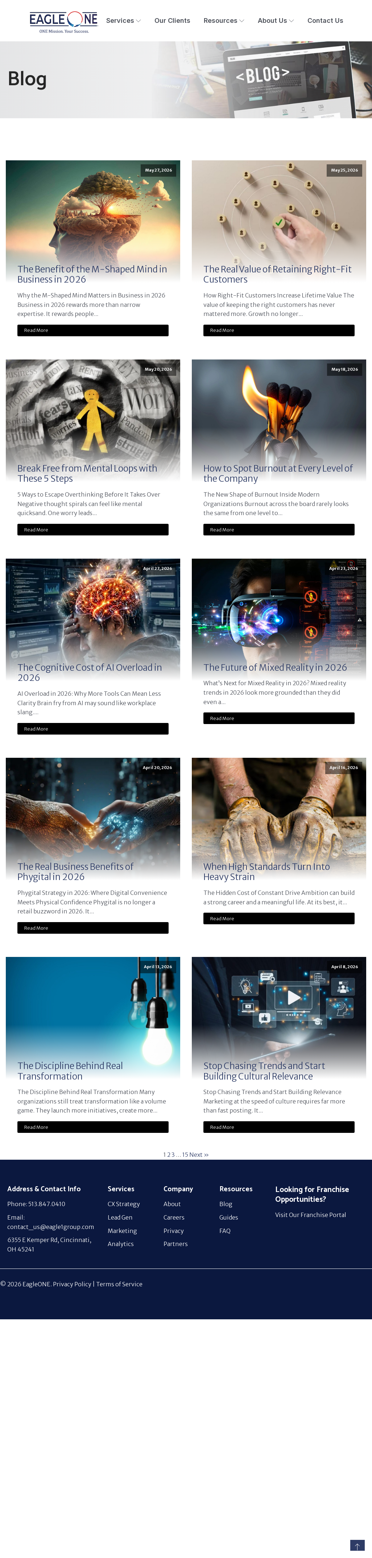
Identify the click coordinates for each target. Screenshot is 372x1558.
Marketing (122, 1230)
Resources (224, 20)
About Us (276, 20)
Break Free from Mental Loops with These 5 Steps (87, 474)
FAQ (225, 1230)
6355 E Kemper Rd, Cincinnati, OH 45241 (49, 1244)
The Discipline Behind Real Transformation (70, 1071)
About (172, 1204)
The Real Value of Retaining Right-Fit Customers (277, 274)
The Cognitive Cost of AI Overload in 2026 (89, 673)
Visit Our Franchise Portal (310, 1214)
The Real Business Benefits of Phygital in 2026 (75, 872)
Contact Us (325, 20)
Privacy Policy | (74, 1284)
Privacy (174, 1230)
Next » (199, 1154)
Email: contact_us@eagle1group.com (50, 1222)
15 (185, 1154)
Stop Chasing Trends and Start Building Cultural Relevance (264, 1071)
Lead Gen (120, 1217)
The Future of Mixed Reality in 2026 (275, 668)
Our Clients (172, 20)
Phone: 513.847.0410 (36, 1204)
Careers (174, 1217)
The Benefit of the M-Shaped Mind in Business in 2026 (92, 274)
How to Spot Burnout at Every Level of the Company (278, 474)
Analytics (121, 1243)
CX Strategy (124, 1204)
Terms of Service (119, 1284)
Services (123, 20)
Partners (176, 1243)
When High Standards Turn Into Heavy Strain (266, 872)
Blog (225, 1204)
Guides (228, 1217)
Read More (36, 330)
